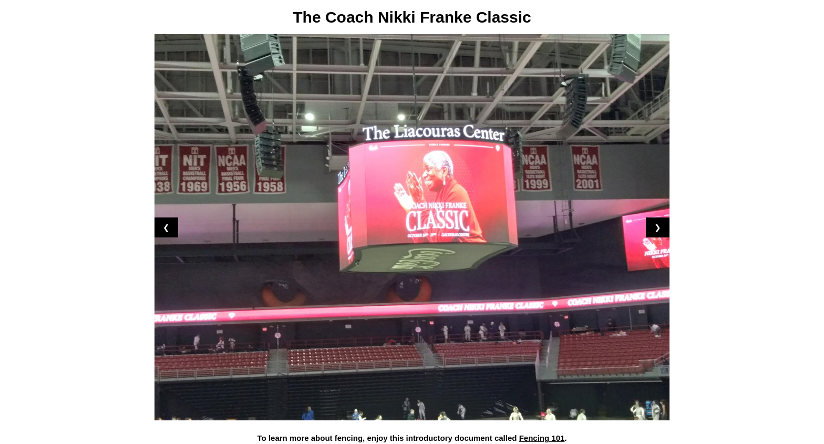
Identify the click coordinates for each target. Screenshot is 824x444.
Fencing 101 (542, 437)
